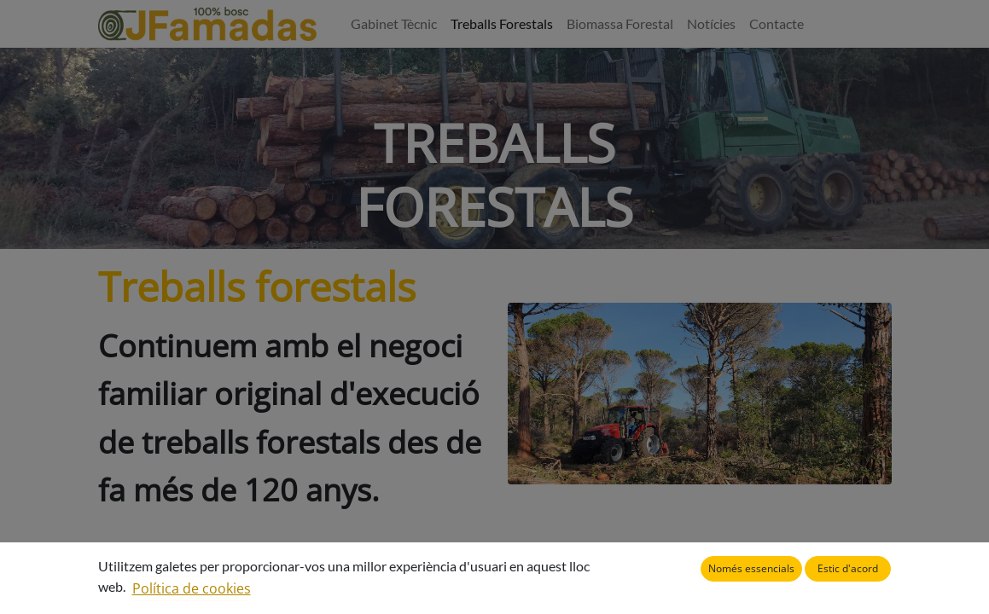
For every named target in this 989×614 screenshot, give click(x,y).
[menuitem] (394, 24)
